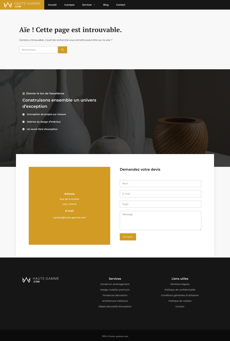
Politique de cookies (180, 300)
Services (90, 5)
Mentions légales (179, 284)
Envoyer (128, 236)
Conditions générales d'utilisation (180, 295)
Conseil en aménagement (115, 284)
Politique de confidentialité (180, 289)
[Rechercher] (62, 49)
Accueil (52, 4)
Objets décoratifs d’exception (115, 306)
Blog (105, 4)
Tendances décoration (115, 295)
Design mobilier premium (115, 289)
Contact (120, 4)
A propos (69, 4)
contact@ (58, 217)
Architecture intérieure (115, 300)
